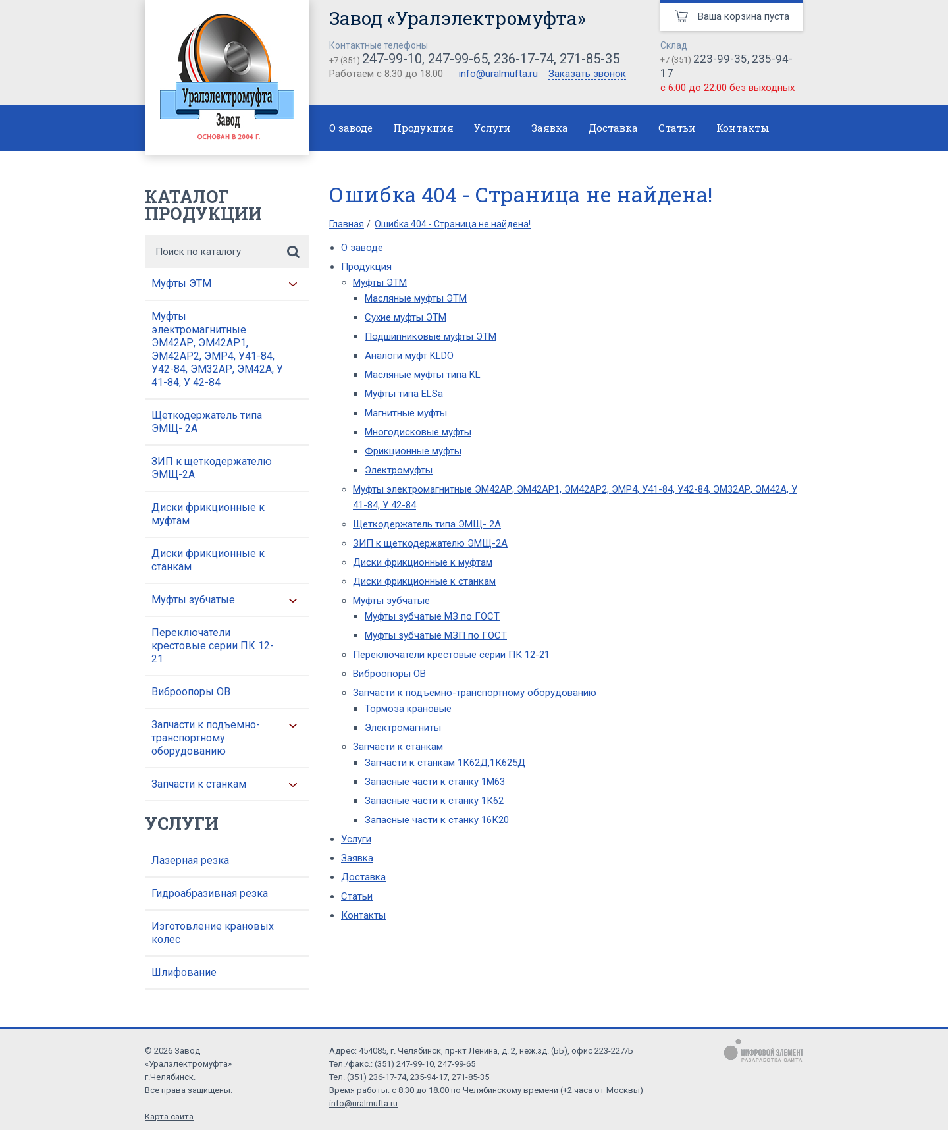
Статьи (677, 127)
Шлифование (184, 972)
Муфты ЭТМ (181, 283)
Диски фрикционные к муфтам (208, 514)
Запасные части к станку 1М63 (435, 782)
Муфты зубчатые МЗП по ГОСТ (436, 635)
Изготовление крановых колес (212, 933)
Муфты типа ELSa (404, 394)
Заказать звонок (587, 74)
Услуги (492, 127)
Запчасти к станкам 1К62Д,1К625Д (445, 762)
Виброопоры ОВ (190, 692)
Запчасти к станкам (198, 784)
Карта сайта (169, 1116)
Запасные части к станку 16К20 (437, 820)
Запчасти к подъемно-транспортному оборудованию (205, 737)
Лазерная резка (190, 860)
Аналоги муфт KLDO (409, 356)
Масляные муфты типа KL (423, 375)
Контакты (743, 127)
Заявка (549, 127)
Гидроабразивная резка (209, 893)
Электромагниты (403, 728)
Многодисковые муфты (418, 432)
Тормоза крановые (408, 708)
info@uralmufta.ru (498, 74)
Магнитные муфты (406, 413)
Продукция (423, 127)
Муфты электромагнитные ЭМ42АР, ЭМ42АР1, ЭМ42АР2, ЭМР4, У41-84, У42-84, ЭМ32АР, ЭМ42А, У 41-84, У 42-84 (217, 349)
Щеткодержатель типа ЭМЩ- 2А (206, 422)
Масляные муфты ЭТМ (416, 298)
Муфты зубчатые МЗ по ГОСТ (432, 616)
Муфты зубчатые (193, 599)
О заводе (351, 127)
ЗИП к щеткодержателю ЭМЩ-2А (211, 468)
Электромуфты (399, 470)
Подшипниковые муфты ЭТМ (430, 336)
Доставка (613, 127)
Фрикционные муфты (413, 451)
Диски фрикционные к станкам (208, 560)
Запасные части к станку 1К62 (434, 801)
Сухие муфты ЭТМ (405, 317)
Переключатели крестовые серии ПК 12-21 (212, 645)
